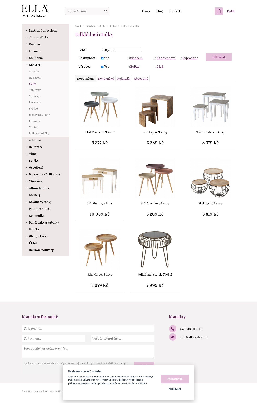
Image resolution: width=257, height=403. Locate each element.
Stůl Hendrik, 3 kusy (210, 132)
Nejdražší (123, 78)
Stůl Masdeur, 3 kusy (99, 132)
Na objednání (165, 58)
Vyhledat (105, 11)
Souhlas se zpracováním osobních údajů (41, 391)
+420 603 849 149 (191, 329)
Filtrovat (218, 57)
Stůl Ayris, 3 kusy (210, 203)
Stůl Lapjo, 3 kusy (155, 132)
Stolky (112, 26)
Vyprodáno (190, 58)
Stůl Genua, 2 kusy (100, 203)
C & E (159, 66)
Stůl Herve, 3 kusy (99, 274)
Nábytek (90, 26)
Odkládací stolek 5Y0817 (155, 274)
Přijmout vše (175, 378)
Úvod (78, 26)
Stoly (102, 26)
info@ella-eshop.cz (194, 337)
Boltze (134, 66)
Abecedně (141, 78)
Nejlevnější (106, 78)
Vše (106, 58)
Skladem (136, 58)
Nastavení (175, 388)
